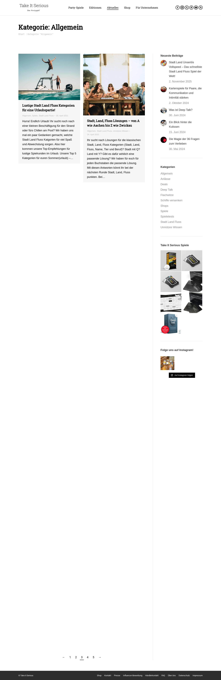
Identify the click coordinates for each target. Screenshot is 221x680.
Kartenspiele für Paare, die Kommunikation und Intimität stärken (185, 93)
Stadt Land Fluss (46, 115)
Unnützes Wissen (120, 131)
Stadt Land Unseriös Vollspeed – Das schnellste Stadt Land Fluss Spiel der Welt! (185, 69)
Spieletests (167, 216)
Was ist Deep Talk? (180, 109)
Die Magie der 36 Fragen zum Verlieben (184, 141)
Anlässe (165, 178)
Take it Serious (26, 675)
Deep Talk (167, 189)
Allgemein (26, 115)
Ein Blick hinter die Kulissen (180, 124)
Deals (164, 184)
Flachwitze (167, 195)
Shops (164, 205)
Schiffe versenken (171, 200)
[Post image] (164, 63)
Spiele (35, 115)
